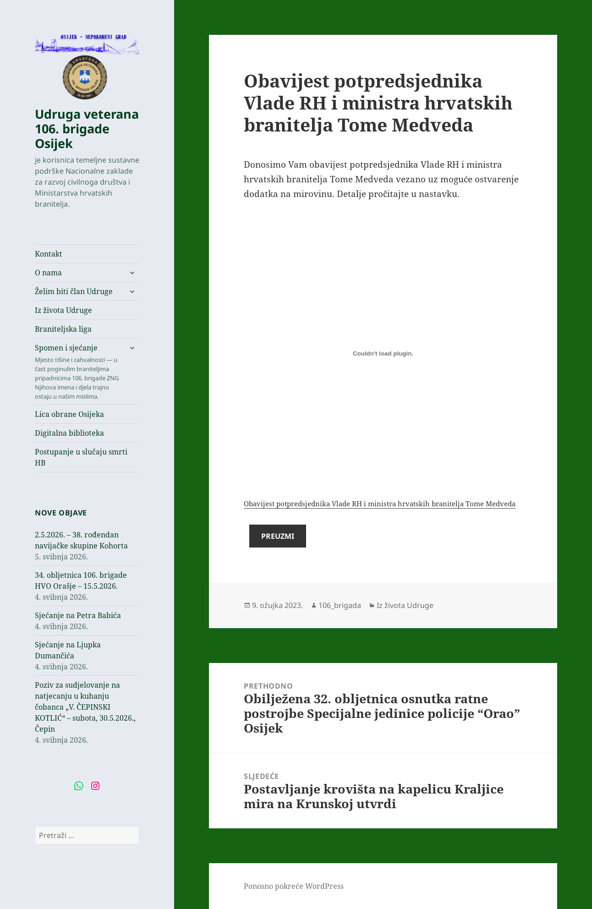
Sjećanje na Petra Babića (78, 615)
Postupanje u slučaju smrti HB (81, 457)
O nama (48, 273)
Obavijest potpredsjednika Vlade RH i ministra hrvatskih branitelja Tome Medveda (379, 503)
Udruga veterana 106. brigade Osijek (87, 128)
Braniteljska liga (63, 329)
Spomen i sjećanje (78, 372)
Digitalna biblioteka (69, 433)
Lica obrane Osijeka (69, 414)
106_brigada (339, 605)
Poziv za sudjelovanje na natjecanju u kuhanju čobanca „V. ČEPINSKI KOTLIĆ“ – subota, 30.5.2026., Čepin (85, 707)
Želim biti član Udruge (74, 291)
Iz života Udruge (63, 310)
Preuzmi (277, 536)
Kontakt (48, 254)
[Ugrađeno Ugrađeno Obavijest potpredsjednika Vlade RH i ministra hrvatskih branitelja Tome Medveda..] (383, 353)
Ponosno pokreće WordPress (294, 886)
